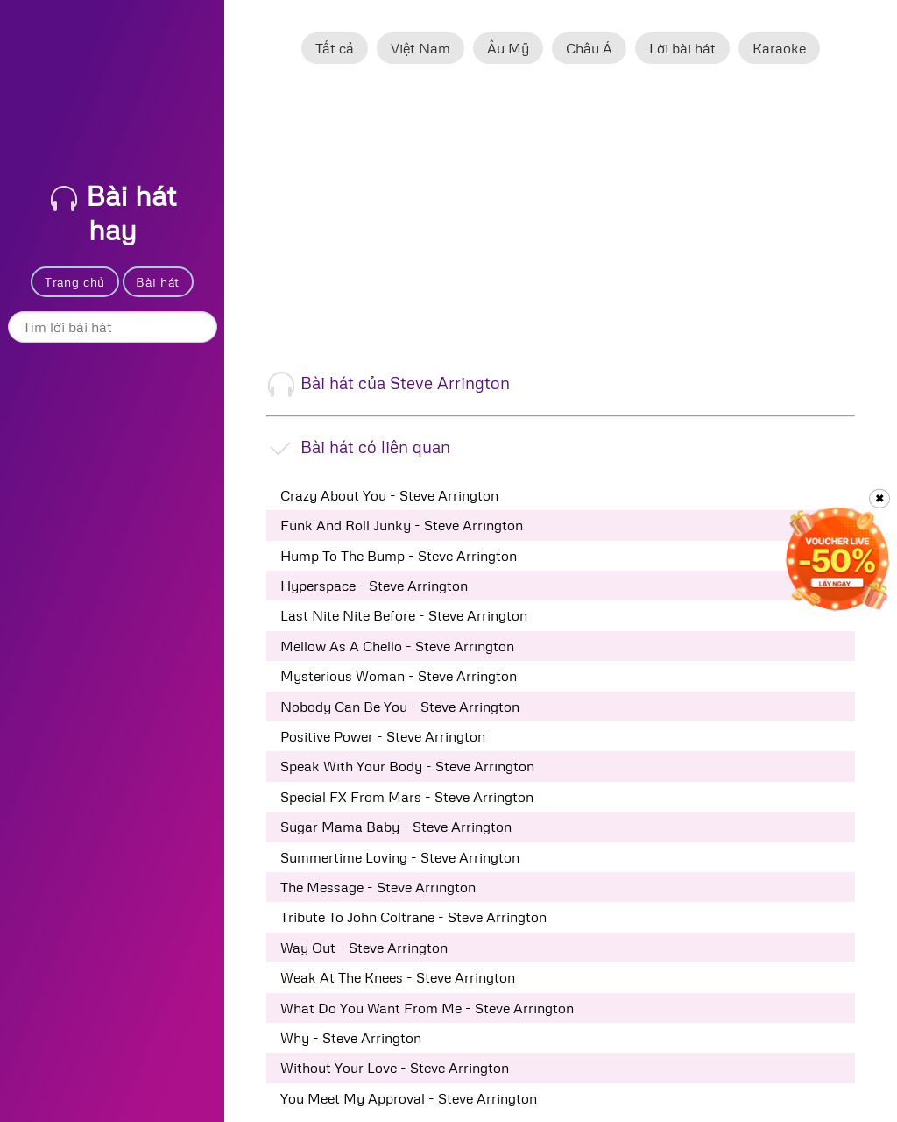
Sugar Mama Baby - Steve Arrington (396, 826)
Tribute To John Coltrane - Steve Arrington (413, 917)
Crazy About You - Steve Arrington (389, 495)
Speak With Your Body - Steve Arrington (407, 766)
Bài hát (158, 281)
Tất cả (334, 48)
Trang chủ (75, 281)
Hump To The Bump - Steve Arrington (398, 556)
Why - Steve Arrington (350, 1038)
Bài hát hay (113, 212)
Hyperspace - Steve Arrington (374, 585)
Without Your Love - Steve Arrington (394, 1067)
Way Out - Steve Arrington (364, 947)
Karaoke (779, 48)
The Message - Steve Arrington (378, 887)
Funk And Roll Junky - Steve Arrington (401, 525)
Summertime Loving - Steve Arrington (399, 857)
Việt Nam (420, 48)
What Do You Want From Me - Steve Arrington (427, 1008)
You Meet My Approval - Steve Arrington (408, 1098)
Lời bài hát (682, 48)
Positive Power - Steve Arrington (382, 736)
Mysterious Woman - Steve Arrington (398, 676)
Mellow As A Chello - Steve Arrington (397, 646)
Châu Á (589, 48)
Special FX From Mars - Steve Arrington (406, 797)
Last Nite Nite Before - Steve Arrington (403, 615)
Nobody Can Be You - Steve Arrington (399, 706)
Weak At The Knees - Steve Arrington (397, 977)
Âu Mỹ (508, 48)
